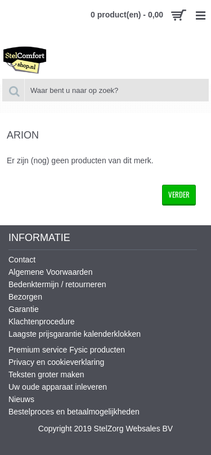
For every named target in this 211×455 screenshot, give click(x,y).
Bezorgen (25, 296)
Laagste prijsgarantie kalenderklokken (74, 333)
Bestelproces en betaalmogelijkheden (74, 411)
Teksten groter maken (46, 374)
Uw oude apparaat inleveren (57, 386)
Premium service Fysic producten (66, 349)
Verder (179, 194)
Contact (21, 259)
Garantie (23, 309)
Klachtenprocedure (41, 321)
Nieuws (21, 399)
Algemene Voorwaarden (50, 271)
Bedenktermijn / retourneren (57, 284)
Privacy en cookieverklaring (56, 362)
